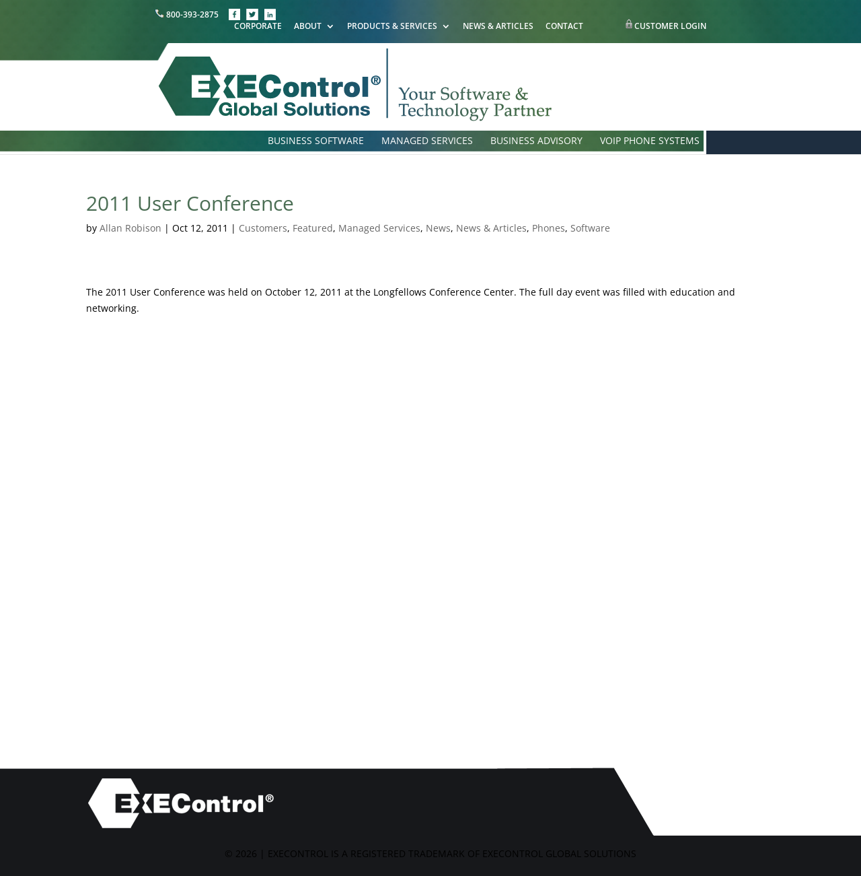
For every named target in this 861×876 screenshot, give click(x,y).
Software (590, 228)
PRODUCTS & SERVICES (392, 27)
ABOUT (308, 27)
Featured (313, 228)
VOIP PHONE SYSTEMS (650, 141)
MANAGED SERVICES (427, 141)
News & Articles (491, 228)
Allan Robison (130, 228)
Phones (548, 228)
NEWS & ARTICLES (498, 27)
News (438, 228)
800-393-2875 (188, 14)
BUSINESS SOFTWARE (316, 141)
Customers (263, 228)
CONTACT (564, 27)
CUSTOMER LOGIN (670, 26)
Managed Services (379, 228)
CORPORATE (258, 27)
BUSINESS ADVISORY (536, 141)
